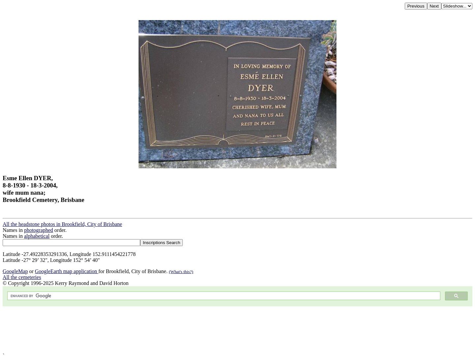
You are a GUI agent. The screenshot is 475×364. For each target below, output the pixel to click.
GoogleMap (15, 271)
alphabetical (36, 236)
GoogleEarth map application (66, 271)
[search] (223, 296)
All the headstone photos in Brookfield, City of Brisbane (62, 224)
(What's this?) (181, 271)
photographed (38, 230)
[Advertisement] (200, 329)
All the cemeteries (22, 277)
